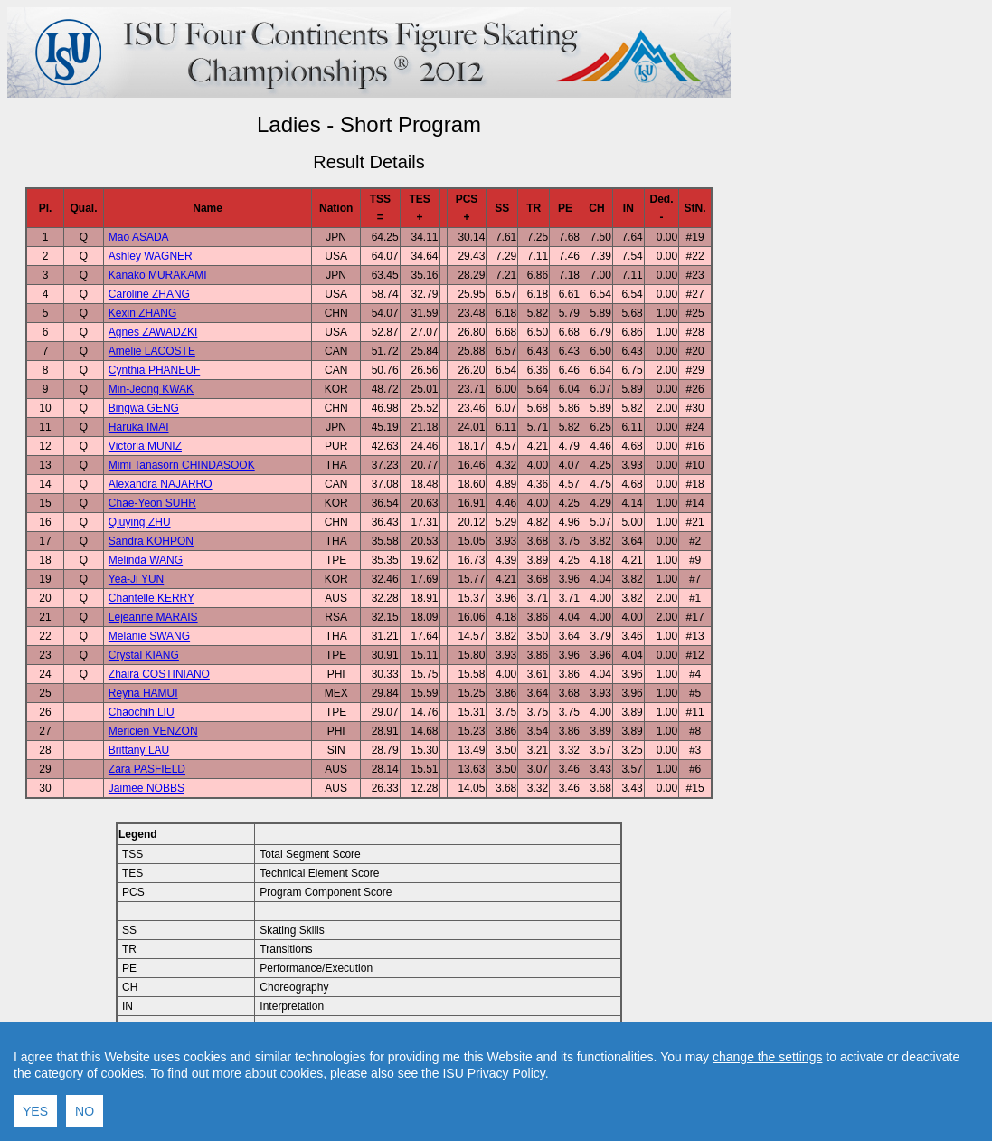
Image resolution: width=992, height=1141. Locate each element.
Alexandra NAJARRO (161, 484)
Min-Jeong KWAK (151, 389)
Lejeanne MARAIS (153, 617)
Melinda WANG (146, 560)
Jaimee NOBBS (146, 788)
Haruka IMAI (139, 427)
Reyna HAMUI (143, 693)
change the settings (767, 1099)
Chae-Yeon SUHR (152, 503)
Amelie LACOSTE (152, 351)
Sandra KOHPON (151, 541)
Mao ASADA (139, 237)
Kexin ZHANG (142, 313)
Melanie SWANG (149, 636)
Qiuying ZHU (140, 522)
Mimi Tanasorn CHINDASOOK (182, 465)
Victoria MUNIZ (145, 446)
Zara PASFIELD (147, 769)
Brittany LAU (139, 750)
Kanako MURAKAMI (158, 275)
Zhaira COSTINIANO (159, 674)
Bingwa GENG (144, 408)
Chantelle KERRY (151, 598)
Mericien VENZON (153, 731)
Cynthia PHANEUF (154, 370)
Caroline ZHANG (149, 294)
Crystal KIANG (144, 655)
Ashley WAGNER (151, 256)
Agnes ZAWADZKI (153, 332)
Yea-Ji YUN (136, 579)
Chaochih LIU (142, 712)
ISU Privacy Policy (493, 1115)
